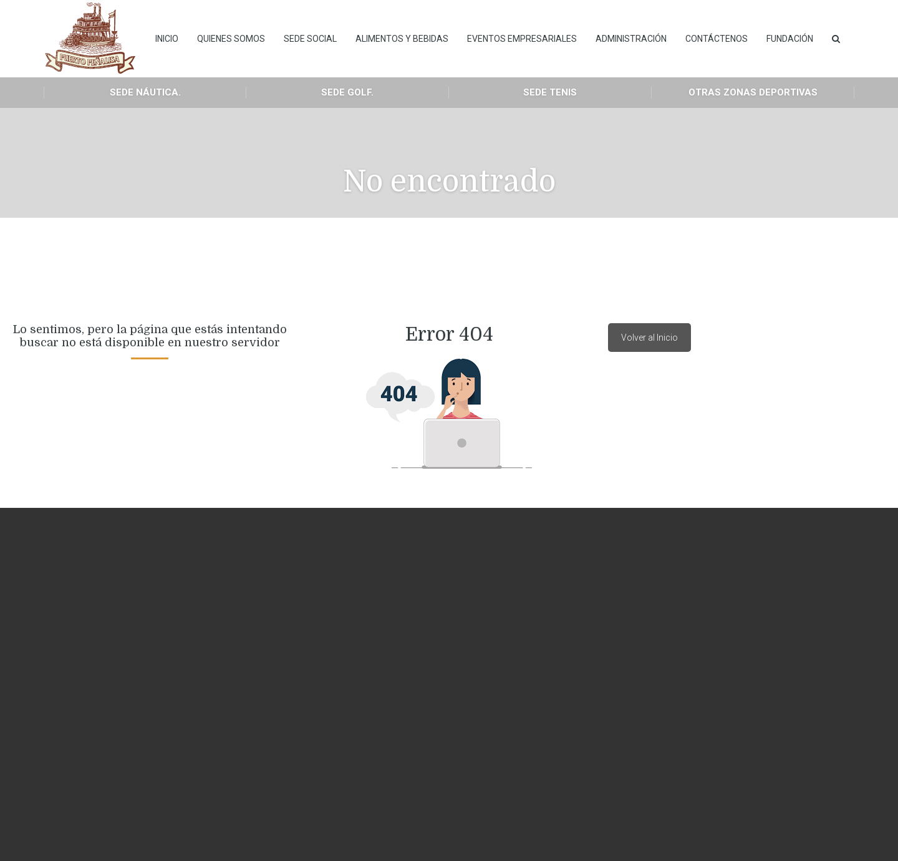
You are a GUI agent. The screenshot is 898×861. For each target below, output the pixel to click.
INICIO (166, 39)
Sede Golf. (347, 92)
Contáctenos (716, 39)
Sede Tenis (550, 92)
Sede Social (310, 39)
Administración (631, 39)
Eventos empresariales (522, 39)
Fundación (789, 39)
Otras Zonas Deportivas (753, 92)
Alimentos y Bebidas (401, 39)
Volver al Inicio (649, 338)
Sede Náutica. (145, 92)
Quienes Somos (231, 39)
